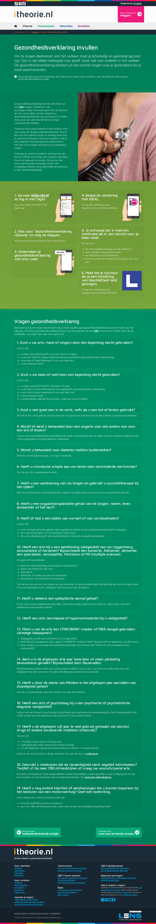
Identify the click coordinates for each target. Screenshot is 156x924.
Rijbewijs (35, 32)
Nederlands (127, 3)
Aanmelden (19, 870)
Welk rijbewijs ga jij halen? (26, 899)
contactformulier (130, 895)
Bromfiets (84, 26)
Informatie (19, 875)
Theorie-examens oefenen (70, 870)
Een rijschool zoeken (67, 892)
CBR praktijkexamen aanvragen (115, 868)
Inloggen (18, 868)
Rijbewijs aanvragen (110, 880)
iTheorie (27, 26)
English (138, 3)
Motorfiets (66, 26)
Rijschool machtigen (67, 880)
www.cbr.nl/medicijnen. (98, 777)
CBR (21, 106)
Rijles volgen (63, 895)
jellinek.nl (92, 753)
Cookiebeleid (55, 913)
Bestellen (18, 873)
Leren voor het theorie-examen (72, 868)
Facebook (124, 892)
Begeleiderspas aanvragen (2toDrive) (118, 878)
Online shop (19, 892)
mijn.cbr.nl (40, 195)
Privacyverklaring (21, 913)
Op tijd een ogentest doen (70, 890)
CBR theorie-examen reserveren (72, 878)
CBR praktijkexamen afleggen (114, 870)
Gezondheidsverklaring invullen (55, 32)
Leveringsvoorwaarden (39, 913)
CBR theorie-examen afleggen (71, 882)
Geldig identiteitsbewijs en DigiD (29, 902)
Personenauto (46, 26)
